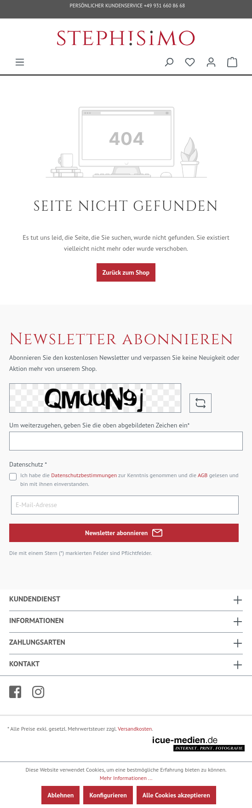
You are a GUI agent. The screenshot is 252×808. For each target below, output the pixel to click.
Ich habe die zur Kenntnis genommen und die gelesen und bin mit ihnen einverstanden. (129, 479)
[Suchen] (168, 62)
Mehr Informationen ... (126, 777)
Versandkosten (135, 728)
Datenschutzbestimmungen (84, 475)
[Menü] (19, 62)
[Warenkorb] (232, 62)
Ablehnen (60, 795)
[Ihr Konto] (211, 62)
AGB (203, 475)
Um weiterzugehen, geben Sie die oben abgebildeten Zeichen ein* (99, 425)
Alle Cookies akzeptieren (176, 795)
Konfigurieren (107, 795)
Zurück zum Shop (126, 272)
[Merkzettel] (189, 62)
